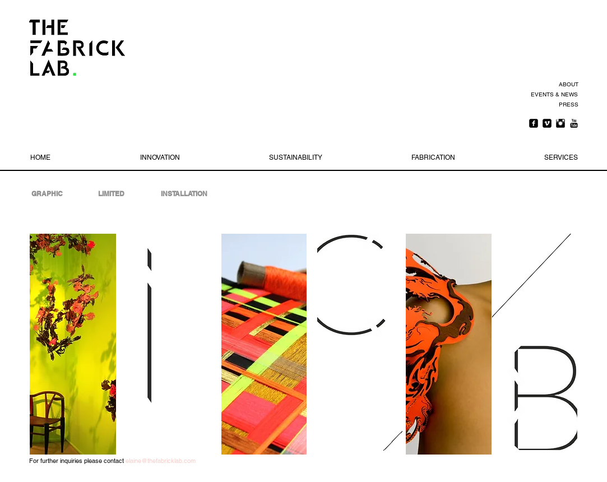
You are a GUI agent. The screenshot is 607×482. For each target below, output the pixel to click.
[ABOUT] (566, 85)
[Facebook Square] (533, 123)
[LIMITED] (111, 194)
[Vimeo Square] (547, 123)
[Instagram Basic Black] (560, 123)
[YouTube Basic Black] (573, 123)
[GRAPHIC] (47, 194)
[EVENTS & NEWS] (553, 95)
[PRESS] (566, 105)
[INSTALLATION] (184, 194)
